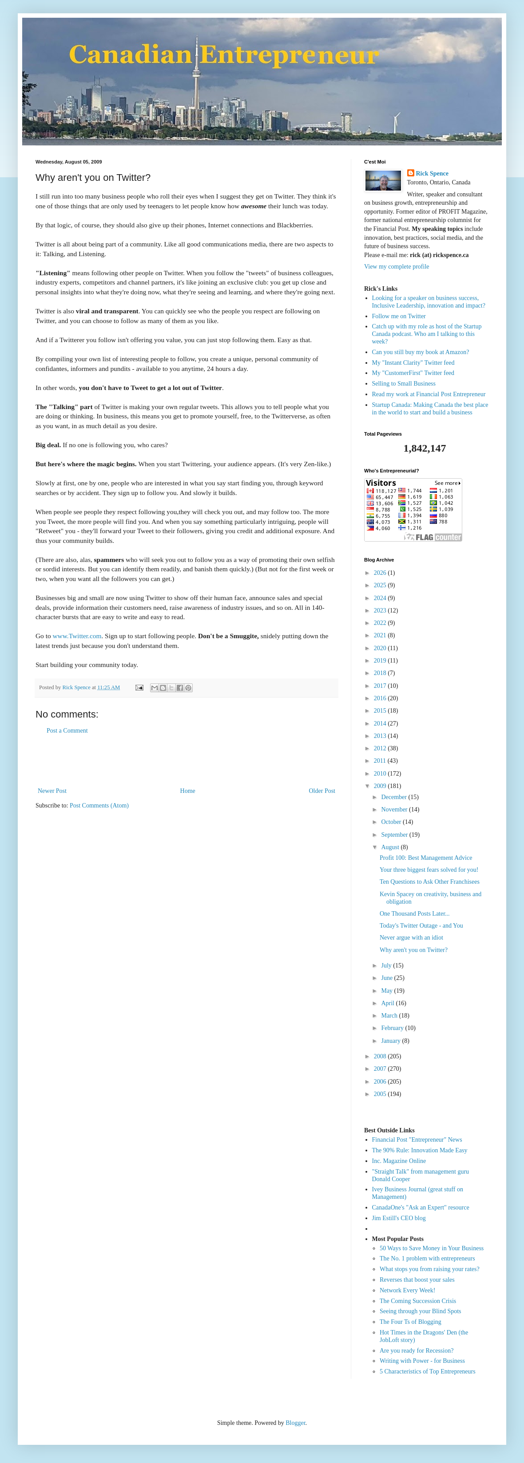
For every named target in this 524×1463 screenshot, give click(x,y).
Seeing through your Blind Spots (420, 1311)
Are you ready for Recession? (416, 1350)
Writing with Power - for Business (422, 1361)
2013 (381, 736)
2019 (381, 660)
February (393, 1028)
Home (187, 791)
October (392, 822)
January (391, 1041)
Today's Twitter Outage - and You (421, 925)
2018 (381, 673)
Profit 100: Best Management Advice (426, 857)
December (394, 797)
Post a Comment (67, 730)
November (395, 809)
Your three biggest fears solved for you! (429, 869)
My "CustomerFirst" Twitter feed (413, 373)
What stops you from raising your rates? (430, 1269)
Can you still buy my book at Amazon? (420, 352)
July (387, 965)
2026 (381, 573)
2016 (381, 698)
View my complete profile (396, 266)
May (387, 990)
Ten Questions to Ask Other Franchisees (430, 881)
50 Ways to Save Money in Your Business (432, 1248)
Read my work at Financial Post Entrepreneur (429, 394)
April (388, 1003)
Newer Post (52, 791)
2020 (381, 648)
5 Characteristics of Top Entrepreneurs (428, 1371)
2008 (381, 1056)
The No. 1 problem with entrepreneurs (427, 1258)
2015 (381, 710)
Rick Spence (432, 173)
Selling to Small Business (404, 383)
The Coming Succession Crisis (418, 1301)
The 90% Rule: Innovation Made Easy (420, 1150)
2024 (381, 598)
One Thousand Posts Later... (415, 913)
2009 (381, 786)
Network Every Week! (407, 1290)
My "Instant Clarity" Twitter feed (413, 362)
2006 (381, 1081)
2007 (381, 1068)
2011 (381, 760)
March (390, 1015)
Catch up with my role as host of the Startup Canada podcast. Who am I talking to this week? (427, 334)
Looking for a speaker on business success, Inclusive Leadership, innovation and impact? (428, 302)
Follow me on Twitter (399, 316)
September (395, 834)
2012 (381, 748)
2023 (381, 610)
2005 (381, 1094)
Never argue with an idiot (411, 937)
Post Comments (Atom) (99, 805)
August (391, 847)
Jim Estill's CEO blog (399, 1218)
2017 (381, 686)
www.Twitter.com (76, 636)
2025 (381, 585)
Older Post (322, 791)
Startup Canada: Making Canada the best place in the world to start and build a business (430, 409)
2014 (381, 723)
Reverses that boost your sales (417, 1279)
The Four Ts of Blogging (410, 1322)
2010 (381, 773)
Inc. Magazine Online (399, 1161)
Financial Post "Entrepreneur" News (417, 1139)
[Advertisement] (186, 761)
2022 (381, 623)
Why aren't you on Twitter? (414, 950)
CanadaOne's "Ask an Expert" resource (420, 1207)
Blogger (295, 1423)
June (387, 978)
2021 (381, 635)
